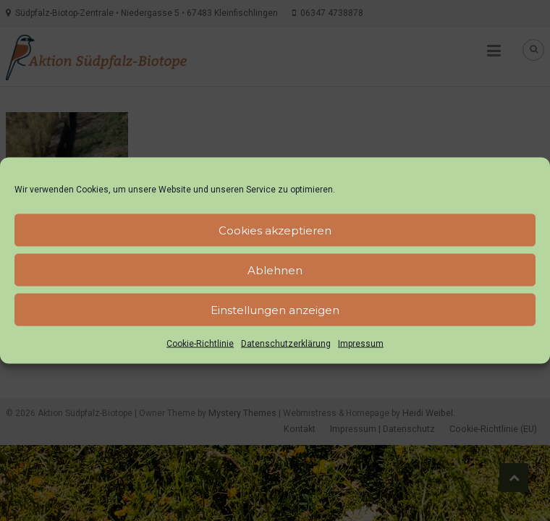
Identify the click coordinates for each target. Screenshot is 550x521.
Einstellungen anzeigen (275, 309)
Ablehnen (275, 269)
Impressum (361, 344)
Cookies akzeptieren (275, 230)
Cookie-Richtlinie (200, 344)
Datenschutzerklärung (286, 344)
